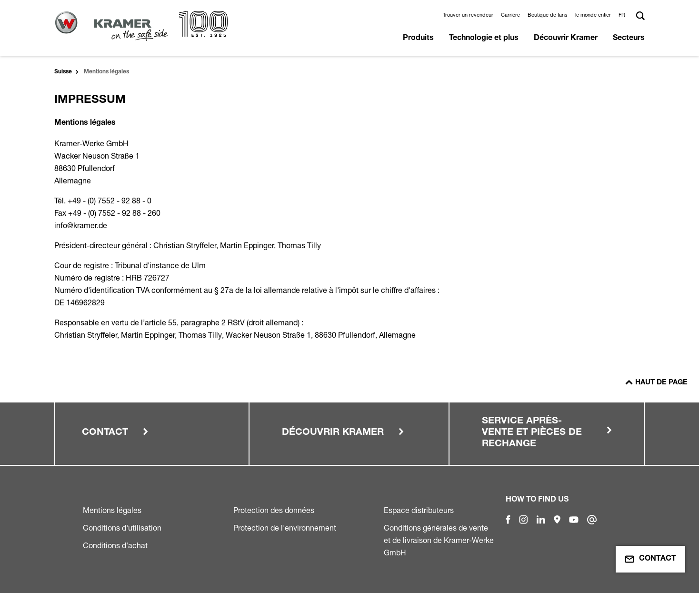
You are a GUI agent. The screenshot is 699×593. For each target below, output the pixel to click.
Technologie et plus (484, 38)
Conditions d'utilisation (122, 528)
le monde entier (593, 14)
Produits (418, 38)
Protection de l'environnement (284, 528)
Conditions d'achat (115, 545)
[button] (623, 14)
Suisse (63, 72)
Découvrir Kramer (566, 38)
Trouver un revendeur (468, 14)
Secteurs (629, 38)
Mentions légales (112, 510)
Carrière (510, 14)
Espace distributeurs (419, 510)
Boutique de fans (548, 14)
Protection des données (273, 510)
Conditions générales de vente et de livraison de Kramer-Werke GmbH (439, 540)
